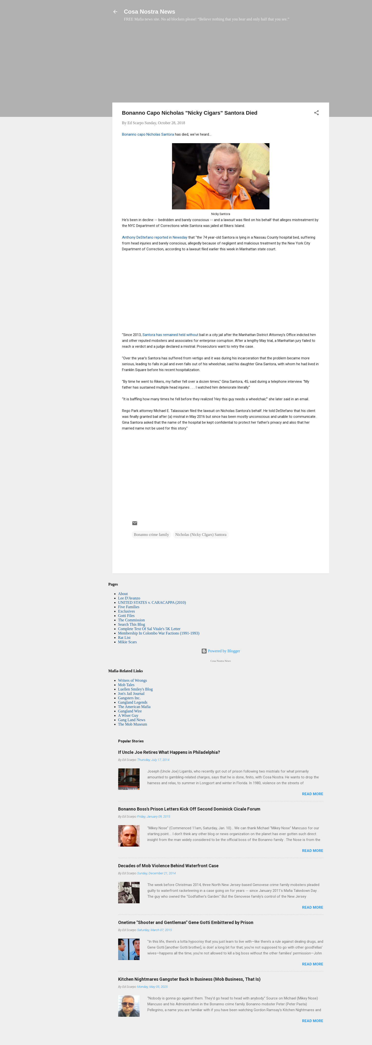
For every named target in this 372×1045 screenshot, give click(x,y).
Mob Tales (126, 685)
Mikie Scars (127, 642)
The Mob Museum (132, 724)
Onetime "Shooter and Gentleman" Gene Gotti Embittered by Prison (185, 922)
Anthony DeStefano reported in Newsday (154, 237)
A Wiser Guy (128, 715)
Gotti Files (126, 616)
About (123, 594)
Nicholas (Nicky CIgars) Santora (200, 534)
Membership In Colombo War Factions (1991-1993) (159, 633)
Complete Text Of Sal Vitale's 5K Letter (149, 629)
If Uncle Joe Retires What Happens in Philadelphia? (169, 752)
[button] (316, 113)
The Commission (131, 620)
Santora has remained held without (171, 335)
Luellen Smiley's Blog (135, 689)
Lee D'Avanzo (129, 598)
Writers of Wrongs (132, 680)
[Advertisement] (220, 64)
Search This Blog (131, 624)
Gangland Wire (130, 711)
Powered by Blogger (220, 651)
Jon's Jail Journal (131, 693)
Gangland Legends (132, 702)
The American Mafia (134, 707)
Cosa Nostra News (149, 11)
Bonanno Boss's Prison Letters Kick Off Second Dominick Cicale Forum (189, 809)
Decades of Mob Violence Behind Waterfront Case (168, 865)
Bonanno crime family (151, 534)
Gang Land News (131, 720)
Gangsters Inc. (129, 698)
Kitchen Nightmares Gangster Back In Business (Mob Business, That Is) (189, 979)
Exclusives (126, 611)
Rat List (124, 637)
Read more (312, 794)
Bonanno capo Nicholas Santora (148, 134)
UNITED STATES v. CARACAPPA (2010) (152, 602)
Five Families (129, 607)
